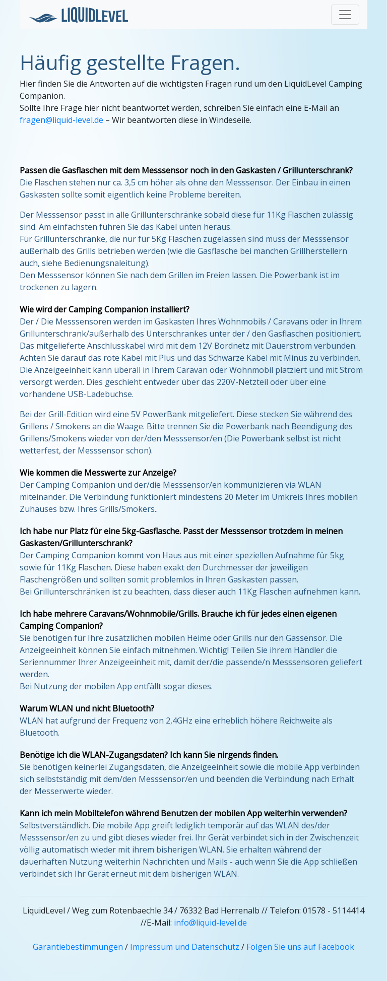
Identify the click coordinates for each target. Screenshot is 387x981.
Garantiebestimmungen (78, 946)
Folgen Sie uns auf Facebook (300, 946)
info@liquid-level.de (210, 922)
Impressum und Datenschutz (184, 946)
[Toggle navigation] (345, 15)
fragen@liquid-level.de (61, 119)
